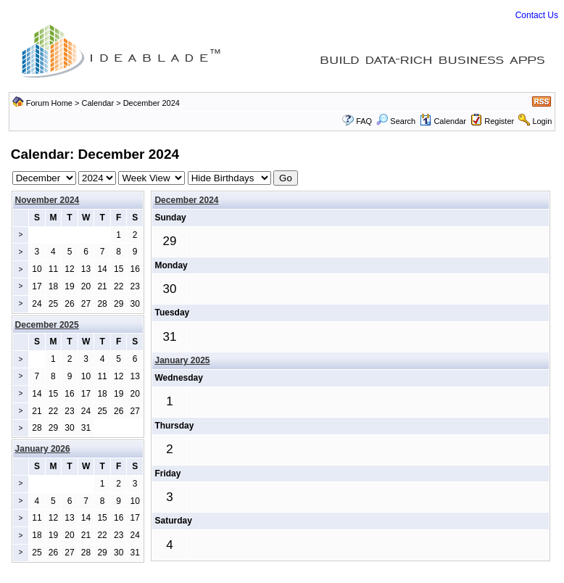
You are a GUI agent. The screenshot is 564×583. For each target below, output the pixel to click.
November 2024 (47, 200)
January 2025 (182, 360)
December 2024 (186, 200)
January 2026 (42, 449)
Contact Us (536, 15)
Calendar (98, 103)
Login (542, 121)
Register (499, 121)
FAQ (364, 121)
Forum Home (49, 103)
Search (395, 121)
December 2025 (47, 325)
